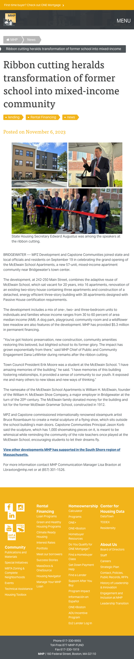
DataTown (107, 516)
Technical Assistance (19, 589)
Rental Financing (43, 117)
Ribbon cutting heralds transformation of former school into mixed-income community (63, 50)
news (71, 117)
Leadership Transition (114, 603)
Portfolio (42, 548)
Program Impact (79, 591)
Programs (75, 517)
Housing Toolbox (15, 594)
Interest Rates (46, 542)
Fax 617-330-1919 (67, 649)
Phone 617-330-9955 (67, 641)
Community (15, 547)
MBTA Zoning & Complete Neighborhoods (15, 572)
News (31, 40)
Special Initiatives (16, 562)
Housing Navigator (49, 576)
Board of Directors (112, 549)
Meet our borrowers (49, 554)
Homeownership (83, 506)
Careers (105, 561)
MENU (124, 20)
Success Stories (47, 560)
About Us (108, 544)
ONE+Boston (77, 528)
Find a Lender (77, 575)
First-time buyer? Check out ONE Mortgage (32, 5)
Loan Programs (47, 516)
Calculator (75, 511)
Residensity (108, 528)
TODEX (105, 522)
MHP (12, 40)
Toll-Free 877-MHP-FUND (67, 645)
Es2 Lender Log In (80, 623)
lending (14, 117)
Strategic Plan (109, 567)
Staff (103, 555)
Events (9, 583)
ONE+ (72, 522)
